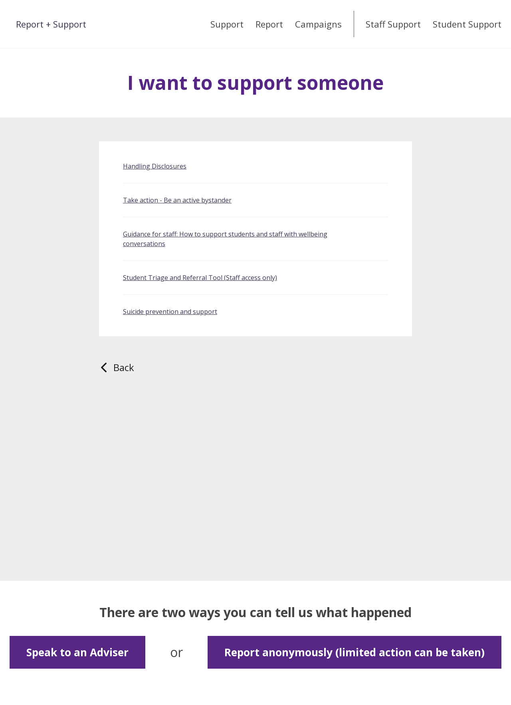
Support (227, 24)
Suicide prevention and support (170, 311)
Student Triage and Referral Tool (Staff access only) (200, 277)
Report (269, 24)
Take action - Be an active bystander (177, 200)
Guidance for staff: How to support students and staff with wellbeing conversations (225, 239)
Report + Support (51, 24)
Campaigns (318, 24)
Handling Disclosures (154, 166)
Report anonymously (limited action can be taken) (354, 652)
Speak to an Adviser (77, 652)
